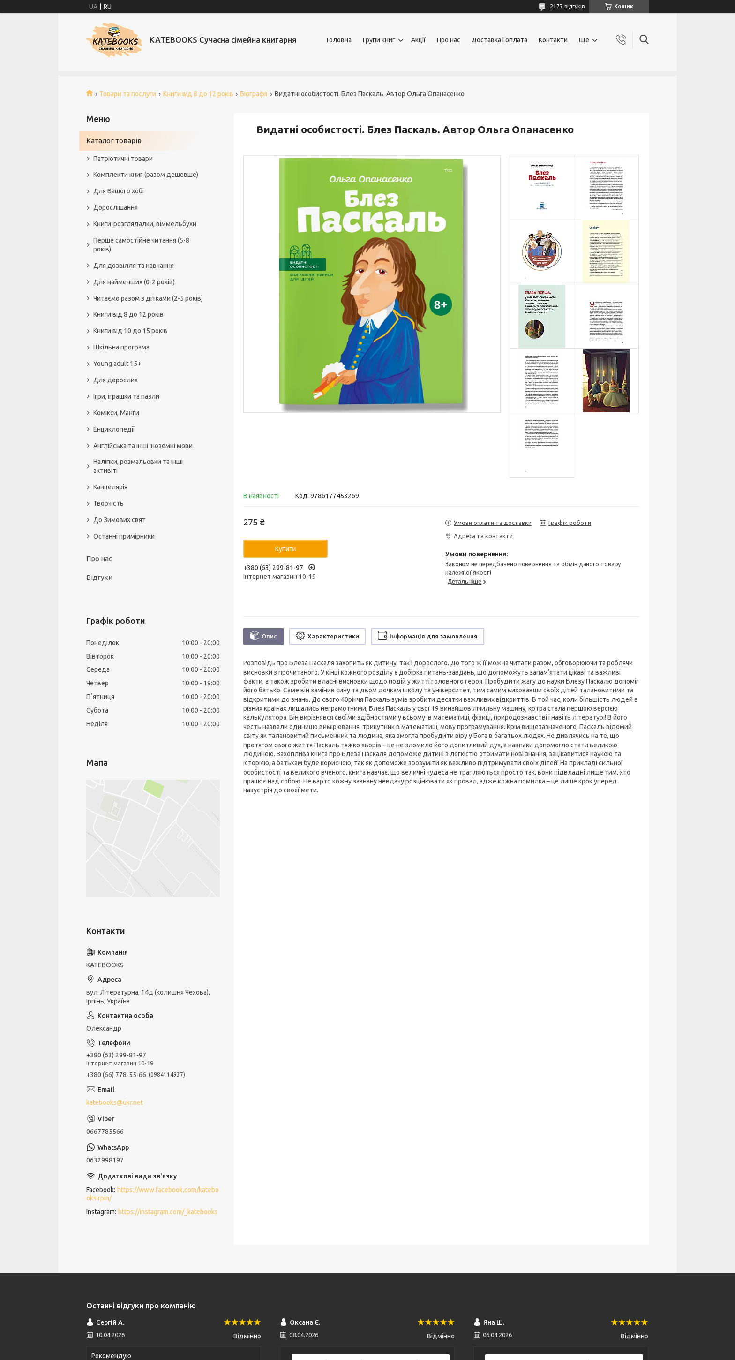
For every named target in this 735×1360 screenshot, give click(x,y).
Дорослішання (115, 207)
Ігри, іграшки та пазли (126, 396)
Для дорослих (115, 380)
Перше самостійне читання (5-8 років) (141, 244)
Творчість (108, 503)
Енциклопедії (114, 429)
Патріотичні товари (123, 158)
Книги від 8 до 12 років (198, 94)
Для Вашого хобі (118, 191)
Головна (339, 40)
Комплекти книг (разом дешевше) (145, 174)
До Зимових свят (119, 520)
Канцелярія (110, 487)
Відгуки (99, 577)
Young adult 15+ (117, 363)
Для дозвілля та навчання (133, 265)
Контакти (553, 40)
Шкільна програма (121, 347)
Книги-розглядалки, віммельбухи (144, 224)
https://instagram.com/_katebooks (168, 1212)
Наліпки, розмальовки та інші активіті (138, 466)
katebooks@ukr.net (114, 1102)
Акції (418, 40)
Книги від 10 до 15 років (130, 330)
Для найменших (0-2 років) (134, 282)
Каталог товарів (114, 140)
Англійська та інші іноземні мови (143, 445)
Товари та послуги (127, 94)
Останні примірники (124, 536)
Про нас (448, 40)
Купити (285, 549)
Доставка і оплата (499, 40)
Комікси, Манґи (116, 413)
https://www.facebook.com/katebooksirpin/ (152, 1194)
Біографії (254, 94)
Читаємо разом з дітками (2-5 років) (148, 298)
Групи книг (379, 40)
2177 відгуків (567, 6)
